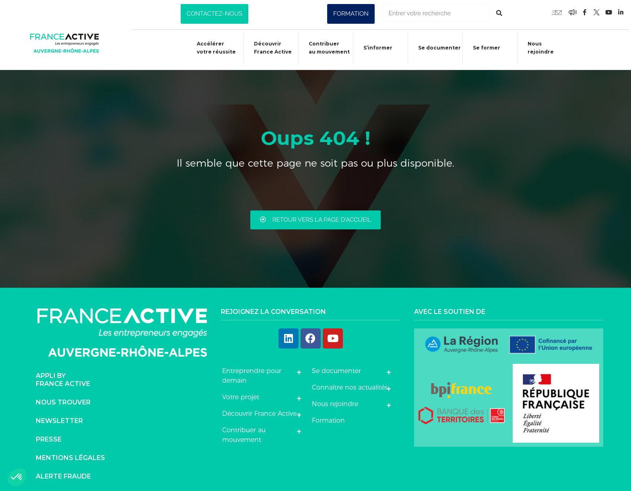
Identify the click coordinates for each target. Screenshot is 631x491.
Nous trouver (63, 399)
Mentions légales (70, 455)
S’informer (373, 49)
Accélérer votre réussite (211, 48)
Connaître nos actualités (350, 384)
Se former (483, 49)
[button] (214, 14)
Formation (328, 417)
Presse (49, 436)
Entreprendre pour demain (251, 373)
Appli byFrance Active (63, 377)
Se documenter (435, 49)
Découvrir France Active (268, 48)
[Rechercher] (499, 13)
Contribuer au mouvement (324, 48)
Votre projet (240, 394)
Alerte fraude (63, 473)
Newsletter (59, 418)
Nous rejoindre (538, 48)
